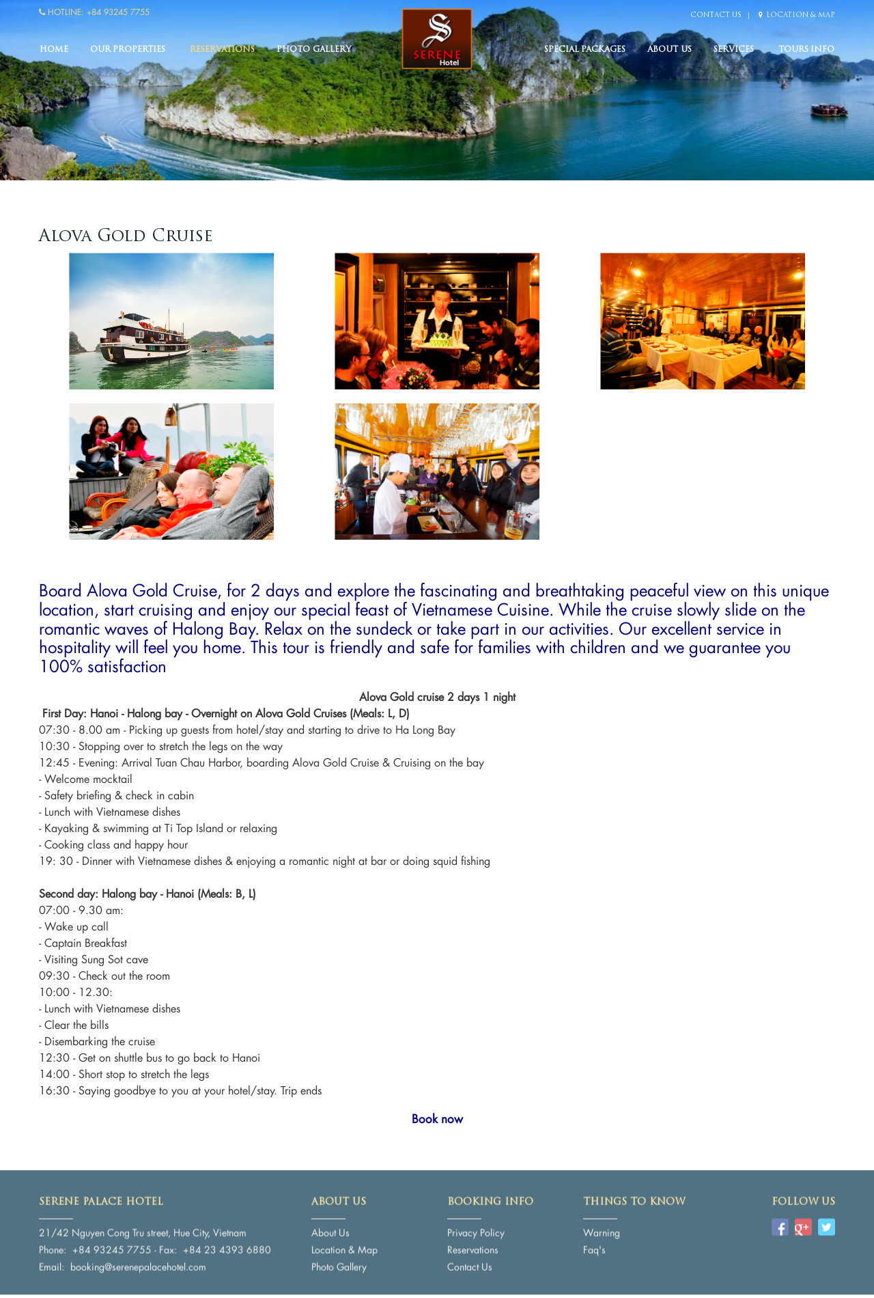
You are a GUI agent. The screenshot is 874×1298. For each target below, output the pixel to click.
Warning (601, 1228)
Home (54, 50)
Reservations (222, 50)
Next (829, 96)
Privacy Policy (476, 1228)
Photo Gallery (313, 50)
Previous (44, 96)
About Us (669, 50)
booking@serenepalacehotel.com (138, 1262)
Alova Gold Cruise (126, 237)
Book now (437, 1118)
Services (734, 50)
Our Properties (127, 50)
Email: (51, 1262)
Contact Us (716, 15)
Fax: (168, 1245)
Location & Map (797, 15)
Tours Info (806, 50)
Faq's (594, 1245)
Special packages (584, 50)
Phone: (52, 1245)
